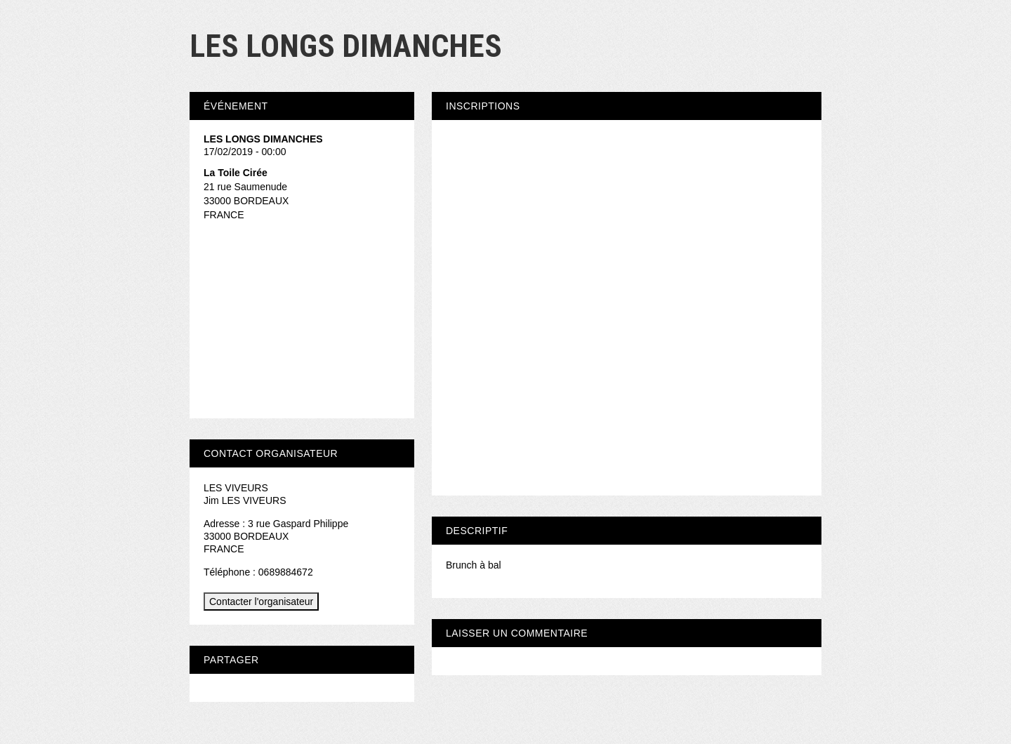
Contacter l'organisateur (261, 601)
